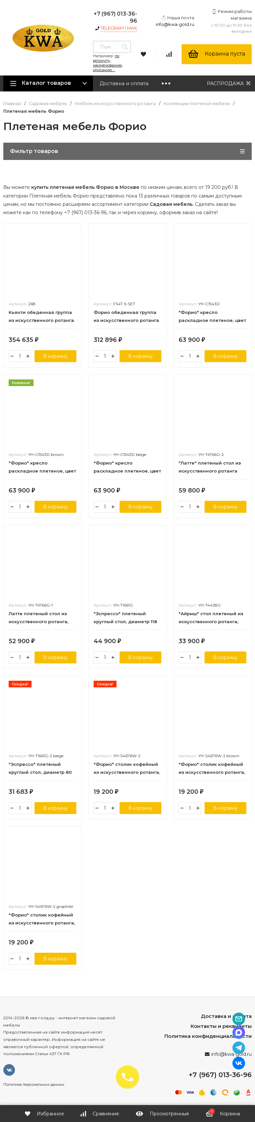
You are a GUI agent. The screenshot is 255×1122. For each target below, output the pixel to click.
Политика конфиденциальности (208, 1036)
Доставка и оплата (124, 83)
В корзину (55, 356)
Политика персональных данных (33, 1084)
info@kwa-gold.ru (175, 24)
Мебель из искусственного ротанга (115, 103)
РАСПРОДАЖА (229, 83)
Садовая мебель (48, 103)
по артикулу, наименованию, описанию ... (108, 63)
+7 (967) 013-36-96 (220, 1075)
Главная (12, 103)
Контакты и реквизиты (221, 1026)
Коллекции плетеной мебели (197, 103)
